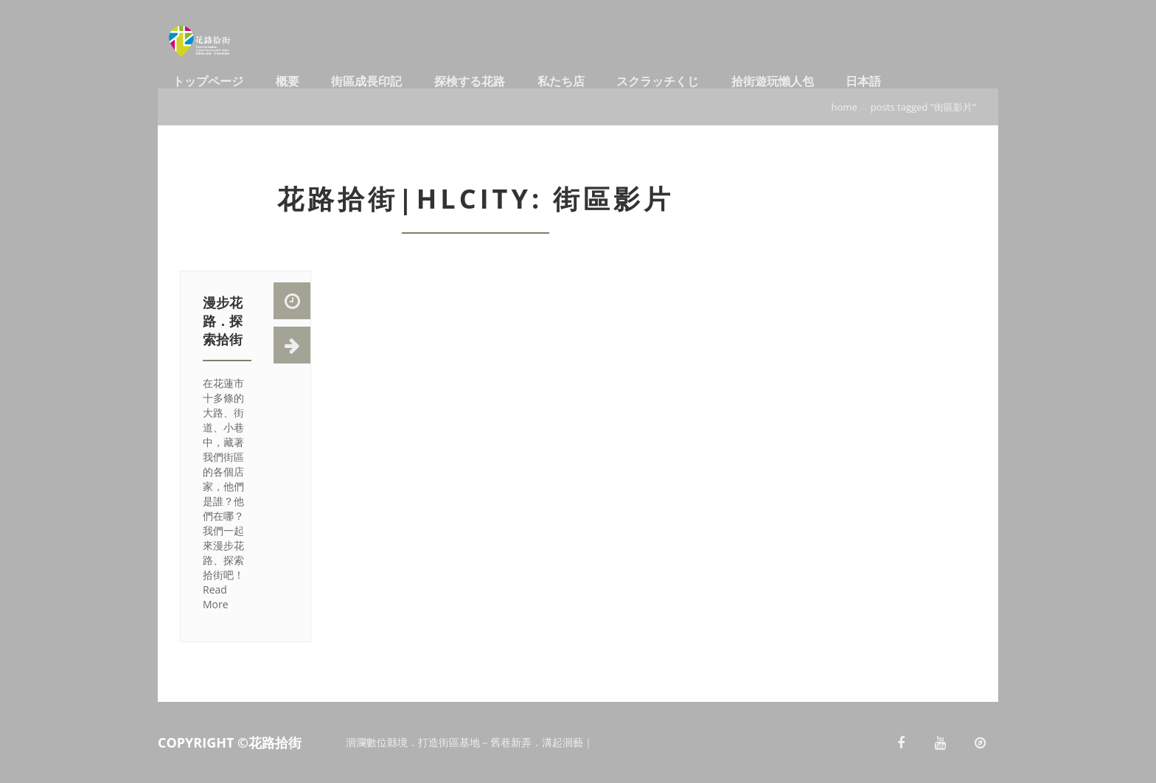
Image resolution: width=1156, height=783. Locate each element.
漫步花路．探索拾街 (223, 320)
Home (844, 107)
